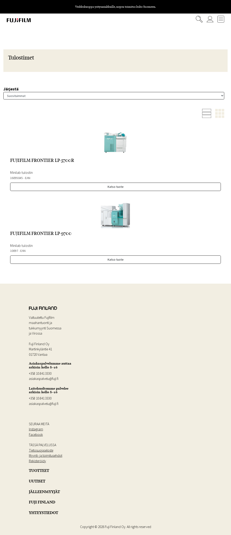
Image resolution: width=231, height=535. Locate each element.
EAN (27, 178)
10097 (14, 251)
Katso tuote (116, 187)
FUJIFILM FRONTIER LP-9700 (41, 233)
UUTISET (37, 481)
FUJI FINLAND (42, 502)
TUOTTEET (39, 470)
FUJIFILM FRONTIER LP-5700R (42, 160)
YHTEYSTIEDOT (43, 512)
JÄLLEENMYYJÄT (44, 491)
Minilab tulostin (21, 172)
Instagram (36, 429)
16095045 (16, 178)
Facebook (36, 434)
